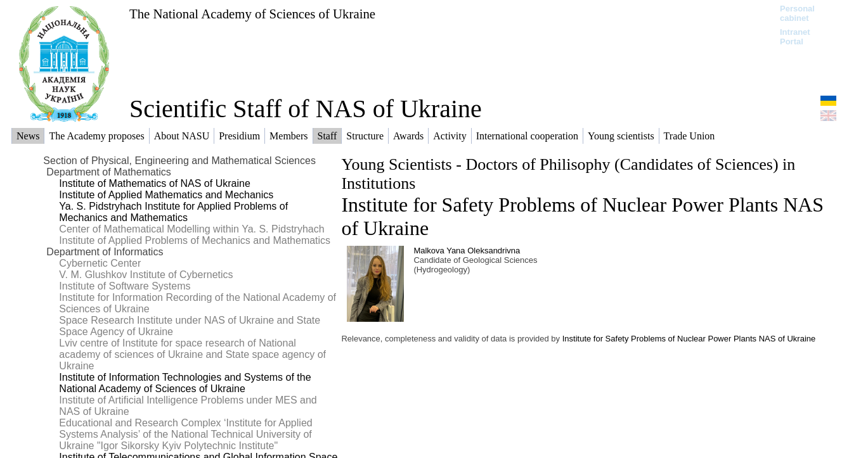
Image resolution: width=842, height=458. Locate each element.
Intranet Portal (795, 36)
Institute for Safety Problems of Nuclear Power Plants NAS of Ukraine (689, 338)
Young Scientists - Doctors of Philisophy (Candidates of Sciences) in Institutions (568, 174)
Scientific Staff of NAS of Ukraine (305, 108)
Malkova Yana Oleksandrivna (466, 250)
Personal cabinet (797, 13)
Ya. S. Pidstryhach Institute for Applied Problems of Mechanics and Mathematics (173, 212)
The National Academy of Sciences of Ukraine (252, 13)
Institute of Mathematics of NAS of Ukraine (154, 183)
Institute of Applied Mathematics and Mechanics (166, 194)
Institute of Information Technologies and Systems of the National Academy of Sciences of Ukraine (185, 383)
